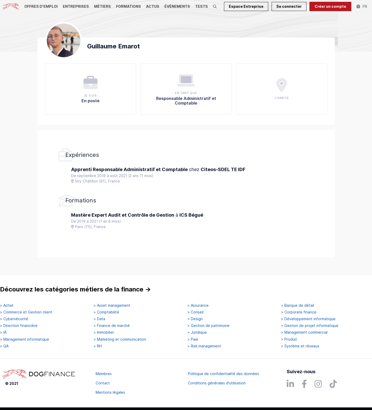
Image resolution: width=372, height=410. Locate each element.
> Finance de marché (112, 326)
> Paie (192, 339)
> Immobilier (104, 332)
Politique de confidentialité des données (223, 373)
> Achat (6, 305)
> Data (99, 319)
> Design (195, 319)
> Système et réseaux (300, 346)
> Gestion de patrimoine (208, 326)
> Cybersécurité (14, 319)
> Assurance (198, 305)
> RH (98, 346)
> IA (3, 332)
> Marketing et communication (120, 339)
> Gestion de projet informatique (309, 326)
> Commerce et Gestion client (26, 312)
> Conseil (195, 312)
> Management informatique (24, 339)
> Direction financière (18, 326)
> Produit (289, 339)
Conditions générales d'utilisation (217, 383)
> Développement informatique (308, 319)
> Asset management (112, 305)
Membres (104, 373)
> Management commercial (304, 332)
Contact (103, 383)
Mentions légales (110, 392)
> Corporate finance (298, 312)
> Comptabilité (106, 312)
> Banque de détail (297, 305)
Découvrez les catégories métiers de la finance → (75, 289)
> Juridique (197, 332)
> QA (4, 346)
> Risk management (204, 346)
